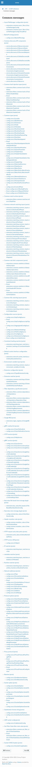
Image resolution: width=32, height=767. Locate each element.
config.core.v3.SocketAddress (15, 578)
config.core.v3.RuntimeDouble (15, 133)
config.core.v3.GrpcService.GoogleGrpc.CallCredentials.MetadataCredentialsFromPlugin (17, 483)
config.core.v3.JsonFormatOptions (16, 713)
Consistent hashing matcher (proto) (14, 341)
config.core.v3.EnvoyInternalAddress (17, 576)
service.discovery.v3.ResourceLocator (17, 46)
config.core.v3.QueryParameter (15, 149)
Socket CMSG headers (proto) (13, 743)
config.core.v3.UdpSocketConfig (16, 723)
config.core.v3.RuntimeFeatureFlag (16, 135)
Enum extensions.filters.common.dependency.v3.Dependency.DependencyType (18, 398)
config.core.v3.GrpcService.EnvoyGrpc (17, 445)
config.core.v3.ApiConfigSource (15, 317)
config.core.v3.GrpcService (14, 443)
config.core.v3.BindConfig (14, 588)
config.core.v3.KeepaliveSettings (16, 636)
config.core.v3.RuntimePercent (15, 131)
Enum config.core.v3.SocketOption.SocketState (18, 702)
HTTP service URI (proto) (11, 540)
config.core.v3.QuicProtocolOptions (17, 601)
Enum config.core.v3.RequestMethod (17, 191)
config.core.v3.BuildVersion (14, 120)
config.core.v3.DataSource (14, 166)
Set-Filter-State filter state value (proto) (16, 726)
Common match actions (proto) (13, 196)
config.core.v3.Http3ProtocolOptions (17, 644)
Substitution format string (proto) (14, 709)
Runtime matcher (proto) (11, 562)
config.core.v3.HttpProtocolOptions (17, 617)
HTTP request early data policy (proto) (15, 531)
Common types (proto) (11, 115)
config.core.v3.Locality (13, 118)
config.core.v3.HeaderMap (14, 162)
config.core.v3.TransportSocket (15, 180)
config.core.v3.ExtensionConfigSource (17, 336)
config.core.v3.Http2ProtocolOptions (17, 638)
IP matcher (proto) (9, 546)
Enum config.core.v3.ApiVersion (15, 338)
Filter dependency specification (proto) (15, 388)
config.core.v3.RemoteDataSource (16, 176)
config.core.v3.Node (12, 125)
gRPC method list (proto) (11, 426)
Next (26, 750)
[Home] (2, 9)
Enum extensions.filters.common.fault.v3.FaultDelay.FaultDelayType (18, 98)
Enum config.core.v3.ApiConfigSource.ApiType (18, 321)
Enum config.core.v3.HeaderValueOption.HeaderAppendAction (18, 158)
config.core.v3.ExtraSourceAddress (16, 586)
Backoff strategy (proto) (11, 34)
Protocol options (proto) (11, 596)
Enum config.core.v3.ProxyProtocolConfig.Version (17, 669)
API (6, 9)
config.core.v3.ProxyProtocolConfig (17, 665)
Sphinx (10, 762)
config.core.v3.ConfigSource (14, 334)
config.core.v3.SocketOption (14, 686)
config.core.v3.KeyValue (13, 137)
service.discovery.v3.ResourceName (16, 48)
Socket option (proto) (10, 682)
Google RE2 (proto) (10, 417)
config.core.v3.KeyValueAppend (15, 139)
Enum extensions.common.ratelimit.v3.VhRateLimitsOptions (17, 292)
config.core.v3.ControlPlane (14, 187)
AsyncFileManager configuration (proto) (16, 22)
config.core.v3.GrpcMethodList (15, 429)
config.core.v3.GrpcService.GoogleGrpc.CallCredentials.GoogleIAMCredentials (18, 477)
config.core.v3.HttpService (14, 437)
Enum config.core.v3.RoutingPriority (17, 189)
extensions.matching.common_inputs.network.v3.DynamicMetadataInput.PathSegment (18, 255)
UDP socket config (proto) (12, 720)
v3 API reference (14, 9)
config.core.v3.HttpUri (13, 543)
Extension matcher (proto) (12, 376)
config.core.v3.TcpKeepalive (14, 584)
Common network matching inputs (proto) (16, 204)
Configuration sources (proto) (13, 314)
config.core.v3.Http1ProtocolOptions (17, 626)
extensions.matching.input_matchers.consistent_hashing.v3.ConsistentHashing (18, 346)
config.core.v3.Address (13, 590)
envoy (17, 2)
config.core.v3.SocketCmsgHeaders (16, 746)
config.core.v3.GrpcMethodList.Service (18, 431)
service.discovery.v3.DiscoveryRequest (17, 50)
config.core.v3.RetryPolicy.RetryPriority (18, 170)
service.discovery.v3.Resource (15, 81)
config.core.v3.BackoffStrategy (15, 38)
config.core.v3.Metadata (13, 127)
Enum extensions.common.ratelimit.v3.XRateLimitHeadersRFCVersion (17, 286)
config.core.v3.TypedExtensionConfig (17, 373)
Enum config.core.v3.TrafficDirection (17, 193)
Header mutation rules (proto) (13, 519)
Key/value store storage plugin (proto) (15, 511)
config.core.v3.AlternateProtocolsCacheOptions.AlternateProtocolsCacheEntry (18, 613)
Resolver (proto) (9, 674)
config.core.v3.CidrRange (13, 592)
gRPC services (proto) (10, 440)
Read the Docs (6, 764)
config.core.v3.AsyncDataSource (16, 178)
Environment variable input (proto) (14, 362)
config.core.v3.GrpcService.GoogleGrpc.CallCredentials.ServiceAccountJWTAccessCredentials (17, 470)
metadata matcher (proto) (12, 554)
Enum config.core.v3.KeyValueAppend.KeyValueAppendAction (18, 143)
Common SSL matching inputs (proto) (15, 297)
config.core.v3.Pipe (12, 574)
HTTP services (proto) (10, 434)
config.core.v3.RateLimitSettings (16, 329)
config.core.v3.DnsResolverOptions (16, 677)
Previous (6, 750)
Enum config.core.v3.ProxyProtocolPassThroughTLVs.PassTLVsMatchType (17, 661)
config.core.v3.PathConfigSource (16, 332)
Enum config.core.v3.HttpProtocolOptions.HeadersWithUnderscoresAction (17, 621)
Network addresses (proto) (12, 571)
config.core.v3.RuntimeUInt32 (15, 129)
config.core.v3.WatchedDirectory (16, 164)
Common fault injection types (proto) (15, 84)
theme (19, 762)
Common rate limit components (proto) (16, 260)
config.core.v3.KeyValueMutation (16, 147)
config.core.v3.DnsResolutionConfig (17, 679)
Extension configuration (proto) (13, 370)
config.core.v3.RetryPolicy (14, 168)
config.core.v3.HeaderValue (14, 151)
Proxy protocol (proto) (11, 651)
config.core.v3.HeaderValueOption (16, 154)
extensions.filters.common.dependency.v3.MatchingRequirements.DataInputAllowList (18, 412)
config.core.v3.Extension (13, 122)
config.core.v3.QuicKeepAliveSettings (17, 599)
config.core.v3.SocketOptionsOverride (17, 706)
